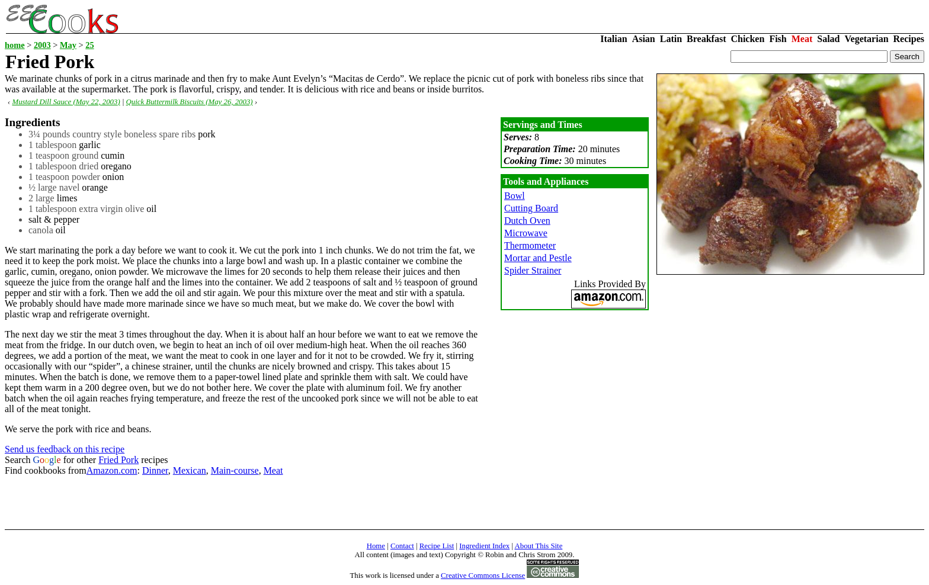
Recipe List (436, 546)
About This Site (539, 546)
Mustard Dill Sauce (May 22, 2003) (66, 102)
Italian (613, 39)
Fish (777, 39)
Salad (828, 39)
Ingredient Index (484, 546)
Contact (402, 546)
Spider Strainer (532, 270)
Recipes (908, 39)
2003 (42, 45)
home (15, 45)
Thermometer (530, 245)
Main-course (235, 470)
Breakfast (706, 39)
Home (376, 546)
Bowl (514, 196)
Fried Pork (118, 460)
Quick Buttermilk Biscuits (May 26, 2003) (189, 102)
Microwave (525, 233)
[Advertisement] (220, 502)
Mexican (189, 470)
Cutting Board (531, 208)
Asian (643, 39)
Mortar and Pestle (538, 258)
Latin (671, 39)
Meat (802, 39)
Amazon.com (112, 470)
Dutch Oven (527, 221)
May (68, 45)
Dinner (155, 470)
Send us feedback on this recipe (64, 449)
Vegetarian (867, 39)
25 (89, 45)
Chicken (747, 39)
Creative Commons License (483, 575)
